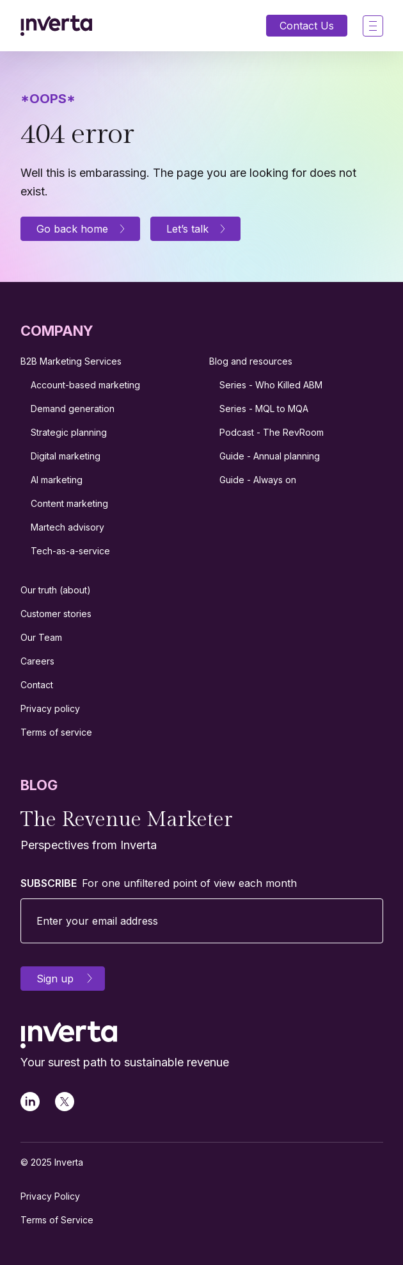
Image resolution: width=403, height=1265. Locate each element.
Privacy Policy (50, 1196)
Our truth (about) (55, 589)
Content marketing (69, 503)
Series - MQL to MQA (263, 408)
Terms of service (56, 732)
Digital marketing (65, 456)
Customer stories (55, 613)
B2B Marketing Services (71, 361)
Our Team (41, 637)
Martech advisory (67, 527)
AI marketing (57, 479)
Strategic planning (69, 432)
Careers (37, 661)
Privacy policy (50, 708)
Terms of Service (56, 1219)
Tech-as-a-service (70, 550)
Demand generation (73, 408)
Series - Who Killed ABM (270, 384)
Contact (36, 684)
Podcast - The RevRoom (271, 432)
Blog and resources (250, 361)
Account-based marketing (85, 384)
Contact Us (307, 25)
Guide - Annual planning (269, 456)
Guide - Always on (257, 479)
